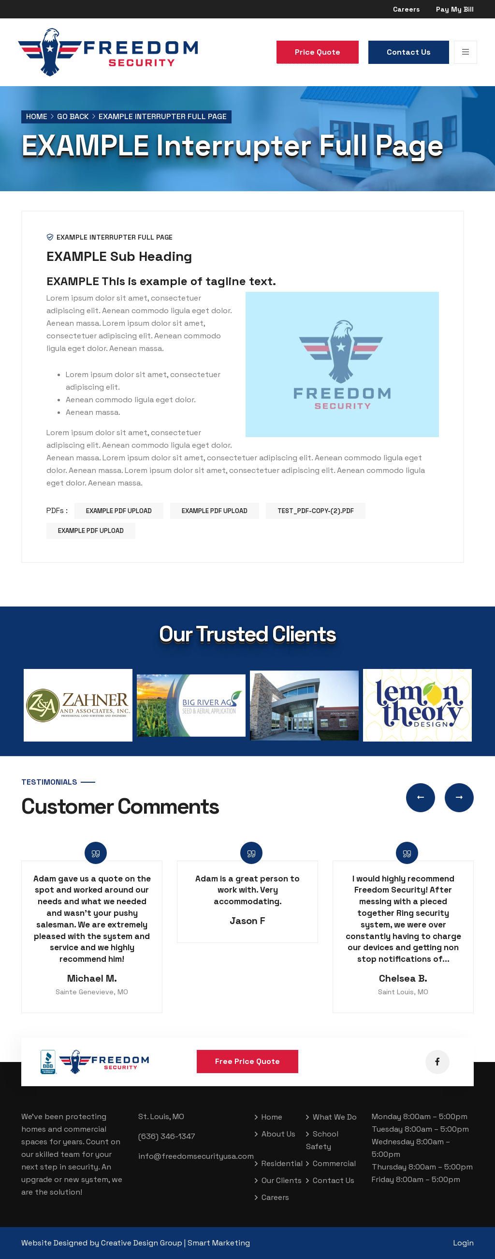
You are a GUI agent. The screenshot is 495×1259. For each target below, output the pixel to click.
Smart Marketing (219, 1243)
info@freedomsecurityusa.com (196, 1156)
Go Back (73, 116)
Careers (406, 9)
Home (36, 116)
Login (463, 1243)
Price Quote (317, 52)
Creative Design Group (141, 1243)
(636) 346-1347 (166, 1136)
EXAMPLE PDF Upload (119, 511)
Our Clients (282, 1180)
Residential (282, 1163)
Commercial (334, 1163)
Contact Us (409, 52)
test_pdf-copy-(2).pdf (315, 511)
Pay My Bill (455, 9)
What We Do (335, 1117)
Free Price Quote (247, 1061)
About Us (278, 1134)
